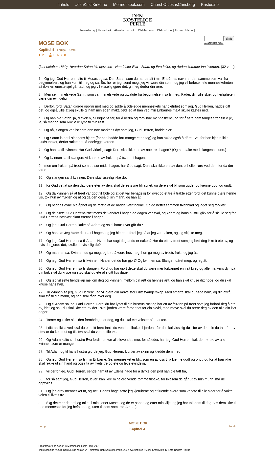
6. (40, 138)
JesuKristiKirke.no (91, 4)
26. (41, 340)
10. (41, 177)
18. (41, 253)
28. (41, 359)
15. (41, 225)
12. (41, 193)
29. (41, 371)
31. (41, 391)
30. (41, 379)
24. (41, 320)
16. (41, 233)
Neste (72, 49)
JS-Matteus (146, 30)
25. (41, 328)
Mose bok (105, 30)
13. (41, 205)
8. (40, 158)
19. (41, 260)
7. (40, 150)
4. (40, 118)
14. (41, 213)
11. (41, 185)
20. (41, 268)
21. (41, 280)
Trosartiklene (184, 30)
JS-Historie (164, 30)
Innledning (87, 30)
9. (40, 166)
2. (40, 94)
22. (41, 292)
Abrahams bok (124, 30)
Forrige (61, 49)
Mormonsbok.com (128, 4)
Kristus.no (210, 4)
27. (41, 351)
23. (41, 304)
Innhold (62, 4)
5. (40, 130)
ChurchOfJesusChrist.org (173, 4)
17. (41, 241)
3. (40, 106)
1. (40, 79)
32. (41, 403)
